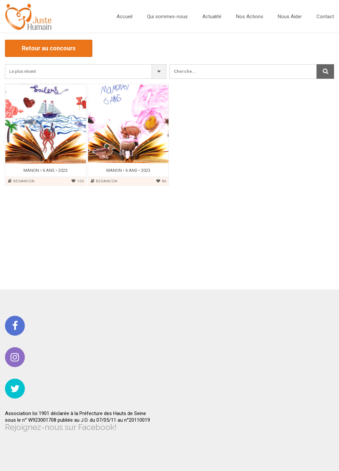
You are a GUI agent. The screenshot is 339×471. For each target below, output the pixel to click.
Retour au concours (48, 48)
